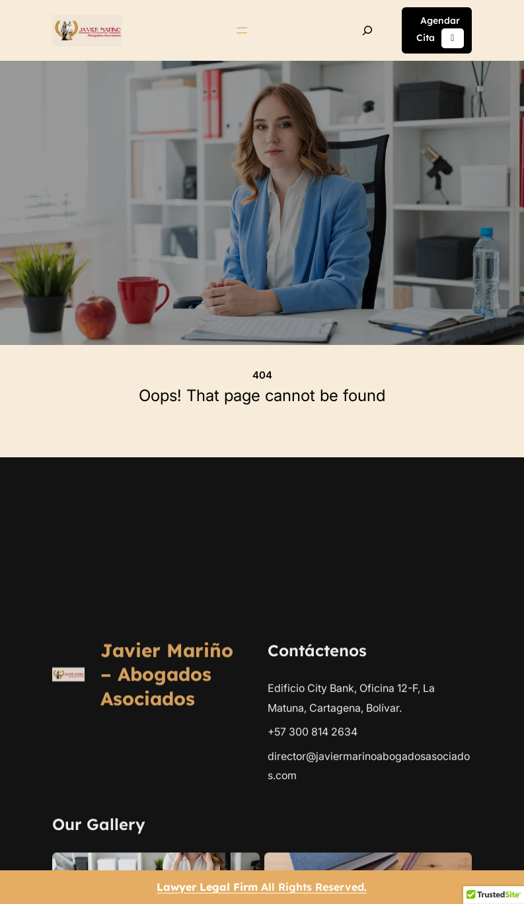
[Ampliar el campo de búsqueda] (367, 30)
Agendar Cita (440, 32)
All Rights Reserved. (262, 886)
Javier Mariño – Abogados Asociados (166, 865)
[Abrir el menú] (242, 30)
